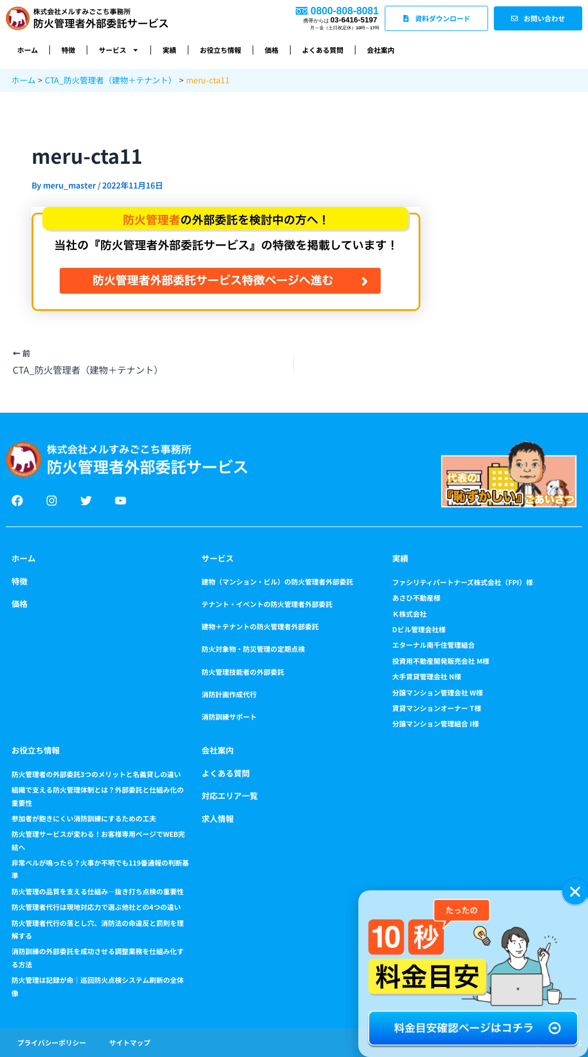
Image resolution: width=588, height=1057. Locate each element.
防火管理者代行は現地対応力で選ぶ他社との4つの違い (96, 907)
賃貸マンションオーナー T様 (436, 708)
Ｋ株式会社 (409, 613)
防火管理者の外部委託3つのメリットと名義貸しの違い (96, 774)
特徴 (68, 50)
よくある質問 (322, 50)
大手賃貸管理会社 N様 (426, 676)
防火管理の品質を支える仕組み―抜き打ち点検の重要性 (97, 891)
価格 (271, 50)
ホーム (27, 50)
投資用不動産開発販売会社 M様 (440, 661)
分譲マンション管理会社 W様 (437, 692)
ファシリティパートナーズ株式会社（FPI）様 (462, 582)
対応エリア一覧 (230, 795)
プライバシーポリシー (51, 1042)
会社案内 (380, 50)
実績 (169, 50)
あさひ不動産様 (416, 597)
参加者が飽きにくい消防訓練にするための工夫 (83, 818)
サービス (119, 50)
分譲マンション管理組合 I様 (435, 723)
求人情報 (218, 818)
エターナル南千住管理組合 (433, 644)
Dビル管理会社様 (419, 629)
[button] (575, 892)
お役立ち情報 (220, 50)
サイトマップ (129, 1042)
